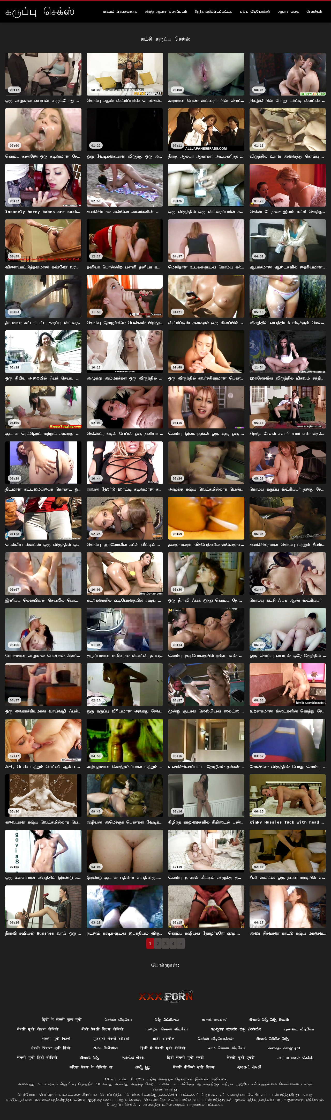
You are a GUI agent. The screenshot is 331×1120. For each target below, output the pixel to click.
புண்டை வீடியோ (299, 1029)
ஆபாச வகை (288, 11)
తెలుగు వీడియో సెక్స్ (272, 1038)
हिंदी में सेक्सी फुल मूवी (62, 1019)
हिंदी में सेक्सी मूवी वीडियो (162, 1048)
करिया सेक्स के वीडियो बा (91, 1067)
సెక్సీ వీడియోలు (167, 1019)
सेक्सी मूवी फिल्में (56, 1038)
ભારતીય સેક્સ (133, 1057)
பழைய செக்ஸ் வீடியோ (167, 1029)
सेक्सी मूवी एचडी (241, 1057)
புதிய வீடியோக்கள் (255, 11)
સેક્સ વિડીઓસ (105, 1048)
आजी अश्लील (163, 1038)
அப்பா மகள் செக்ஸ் (295, 1057)
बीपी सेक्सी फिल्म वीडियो (102, 1029)
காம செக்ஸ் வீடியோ (226, 1048)
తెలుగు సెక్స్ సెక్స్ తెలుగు (269, 1019)
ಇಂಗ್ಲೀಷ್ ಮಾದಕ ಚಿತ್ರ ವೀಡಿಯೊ (236, 1029)
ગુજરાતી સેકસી (249, 1067)
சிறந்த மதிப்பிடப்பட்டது (213, 11)
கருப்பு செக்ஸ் (125, 1104)
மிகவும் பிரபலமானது (120, 11)
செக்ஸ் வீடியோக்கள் (216, 1038)
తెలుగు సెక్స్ (89, 1057)
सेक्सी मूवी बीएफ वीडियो (38, 1029)
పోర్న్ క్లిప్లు (142, 1067)
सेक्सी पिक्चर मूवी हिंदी (50, 1048)
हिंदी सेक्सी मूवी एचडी (185, 1057)
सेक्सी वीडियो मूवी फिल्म (193, 1067)
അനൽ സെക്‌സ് (214, 1019)
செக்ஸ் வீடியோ (118, 1019)
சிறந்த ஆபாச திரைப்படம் (166, 11)
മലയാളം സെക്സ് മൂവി (284, 1048)
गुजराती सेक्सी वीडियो (111, 1038)
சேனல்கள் (314, 11)
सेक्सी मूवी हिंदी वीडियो (37, 1057)
